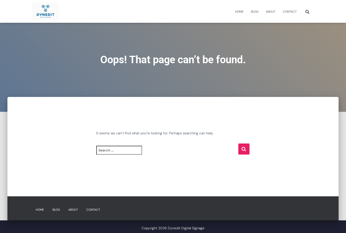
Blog (254, 12)
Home (239, 12)
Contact (290, 12)
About (270, 12)
